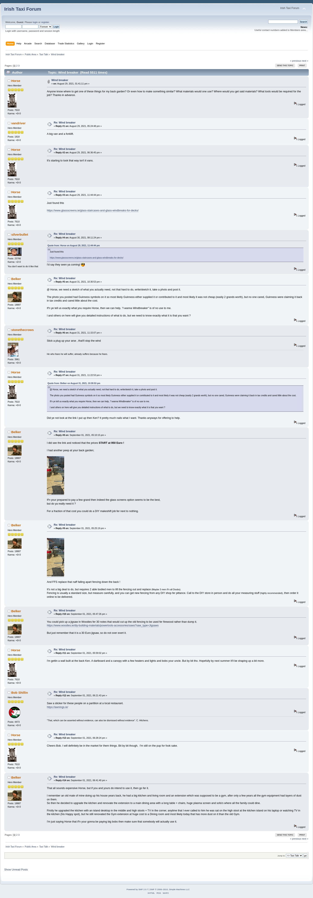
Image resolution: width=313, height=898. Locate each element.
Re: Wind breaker (64, 122)
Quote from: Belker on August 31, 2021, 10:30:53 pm (74, 383)
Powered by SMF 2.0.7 (137, 889)
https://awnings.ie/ (57, 707)
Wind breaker (59, 80)
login (35, 22)
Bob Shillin (19, 692)
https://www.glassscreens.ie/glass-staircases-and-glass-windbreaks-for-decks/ (93, 210)
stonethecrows (22, 330)
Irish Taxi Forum (22, 9)
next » (305, 60)
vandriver (18, 123)
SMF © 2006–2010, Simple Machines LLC (170, 889)
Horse (15, 81)
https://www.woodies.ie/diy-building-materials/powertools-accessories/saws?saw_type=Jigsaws (103, 625)
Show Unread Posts (16, 869)
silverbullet (19, 234)
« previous (295, 60)
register (45, 22)
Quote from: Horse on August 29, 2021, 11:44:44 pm (74, 245)
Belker (16, 279)
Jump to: (281, 855)
